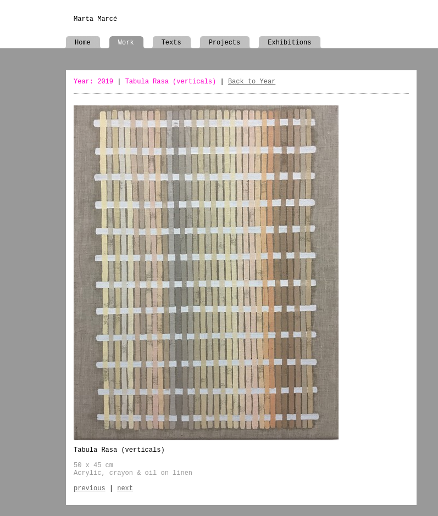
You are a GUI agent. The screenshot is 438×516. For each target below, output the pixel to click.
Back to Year (251, 82)
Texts (171, 43)
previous (90, 488)
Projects (225, 43)
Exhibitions (289, 43)
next (125, 488)
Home (83, 43)
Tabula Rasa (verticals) (171, 82)
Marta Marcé (95, 19)
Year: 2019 (93, 82)
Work (126, 43)
